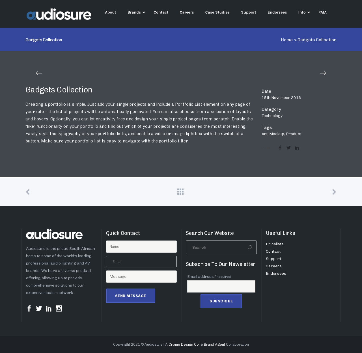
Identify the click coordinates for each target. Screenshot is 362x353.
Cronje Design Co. (184, 344)
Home (287, 39)
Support (273, 258)
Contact (273, 251)
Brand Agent (214, 344)
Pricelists (275, 244)
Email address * (209, 276)
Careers (274, 266)
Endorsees (276, 273)
